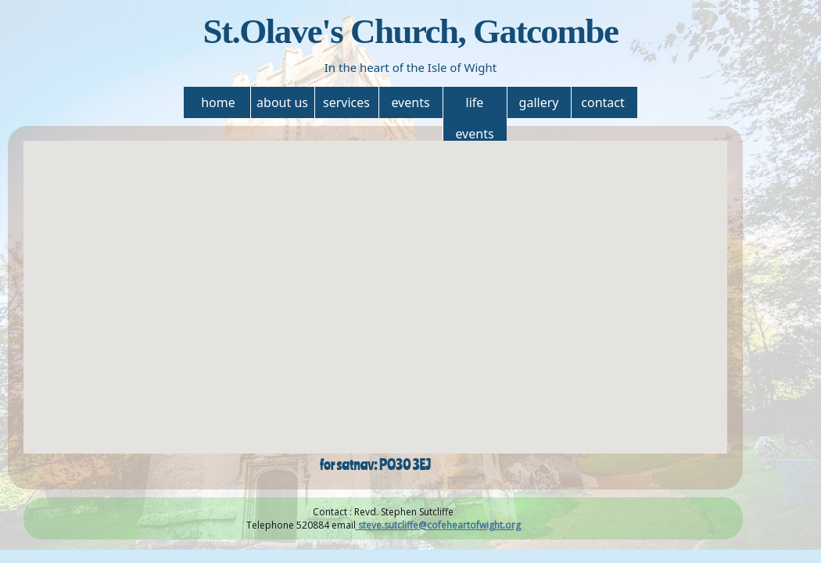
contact (602, 102)
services (346, 102)
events (410, 102)
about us (282, 102)
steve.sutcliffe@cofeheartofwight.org (438, 525)
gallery (539, 102)
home (218, 102)
